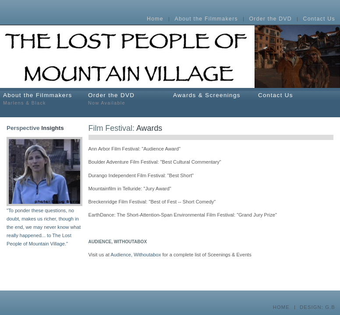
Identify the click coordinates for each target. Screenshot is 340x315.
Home (155, 19)
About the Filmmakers (205, 19)
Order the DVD (270, 19)
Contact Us (319, 19)
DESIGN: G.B (317, 307)
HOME (281, 307)
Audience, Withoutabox (135, 254)
